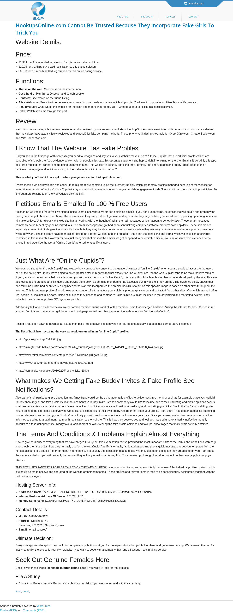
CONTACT (194, 17)
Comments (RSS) (33, 610)
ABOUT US (122, 17)
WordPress (43, 606)
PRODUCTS (147, 17)
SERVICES (170, 17)
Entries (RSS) (8, 610)
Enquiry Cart (196, 3)
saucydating (23, 591)
